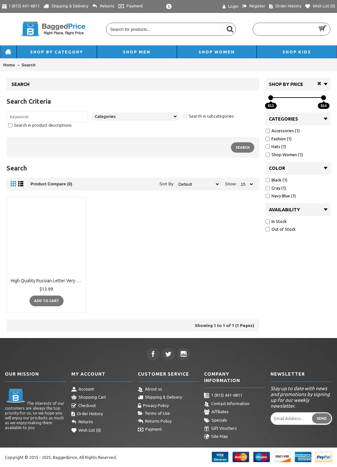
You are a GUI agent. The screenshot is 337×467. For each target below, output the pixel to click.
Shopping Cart (88, 398)
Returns (82, 422)
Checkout (83, 406)
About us (150, 389)
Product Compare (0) (51, 183)
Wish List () (86, 431)
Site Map (216, 437)
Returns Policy (155, 422)
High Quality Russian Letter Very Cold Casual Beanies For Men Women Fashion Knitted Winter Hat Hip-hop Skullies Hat (47, 280)
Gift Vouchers (220, 429)
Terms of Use (154, 413)
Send (322, 418)
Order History (87, 414)
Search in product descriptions (43, 125)
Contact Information (226, 404)
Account (82, 389)
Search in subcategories (211, 116)
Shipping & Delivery (160, 398)
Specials (215, 421)
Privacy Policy (153, 406)
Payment (150, 430)
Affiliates (216, 412)
